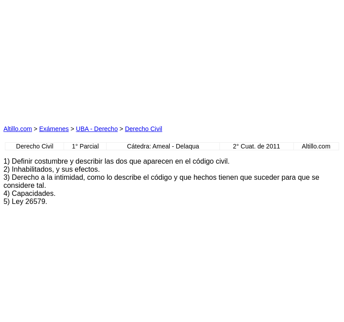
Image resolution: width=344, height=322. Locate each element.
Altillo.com (18, 128)
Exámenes (54, 128)
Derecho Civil (143, 128)
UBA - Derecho (97, 128)
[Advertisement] (88, 59)
